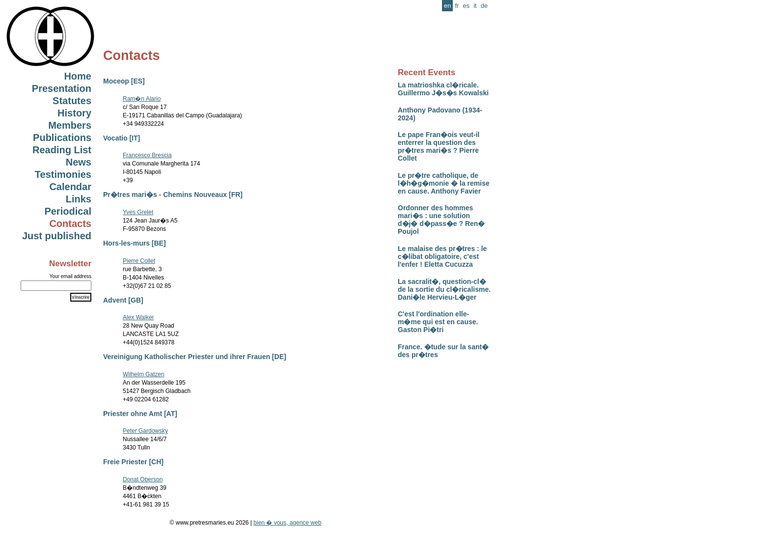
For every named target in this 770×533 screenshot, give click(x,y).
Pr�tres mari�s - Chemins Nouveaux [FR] (173, 194)
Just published (56, 235)
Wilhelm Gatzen (144, 374)
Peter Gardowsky (145, 430)
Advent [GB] (123, 300)
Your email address (70, 276)
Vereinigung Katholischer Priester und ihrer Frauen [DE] (194, 357)
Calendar (70, 186)
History (74, 113)
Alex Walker (138, 317)
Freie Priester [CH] (133, 462)
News (78, 162)
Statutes (72, 100)
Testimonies (63, 174)
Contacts (70, 223)
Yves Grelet (138, 212)
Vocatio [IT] (121, 138)
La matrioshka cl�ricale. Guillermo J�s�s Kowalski (443, 89)
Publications (62, 137)
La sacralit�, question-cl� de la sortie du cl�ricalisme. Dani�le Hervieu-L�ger (444, 289)
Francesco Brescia (147, 155)
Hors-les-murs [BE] (134, 243)
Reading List (61, 149)
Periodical (67, 211)
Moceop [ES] (124, 81)
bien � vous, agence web (287, 522)
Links (78, 199)
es (466, 5)
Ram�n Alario (142, 98)
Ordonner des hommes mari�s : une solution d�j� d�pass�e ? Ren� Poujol (441, 219)
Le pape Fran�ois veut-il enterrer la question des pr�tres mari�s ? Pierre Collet (438, 146)
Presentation (61, 88)
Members (69, 125)
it (475, 5)
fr (457, 5)
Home (77, 76)
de (484, 5)
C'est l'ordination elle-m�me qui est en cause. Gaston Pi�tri (438, 322)
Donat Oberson (143, 479)
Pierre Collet (139, 260)
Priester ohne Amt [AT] (140, 414)
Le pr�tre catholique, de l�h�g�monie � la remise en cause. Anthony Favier (444, 183)
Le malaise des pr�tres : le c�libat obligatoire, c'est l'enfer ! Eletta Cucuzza (442, 256)
